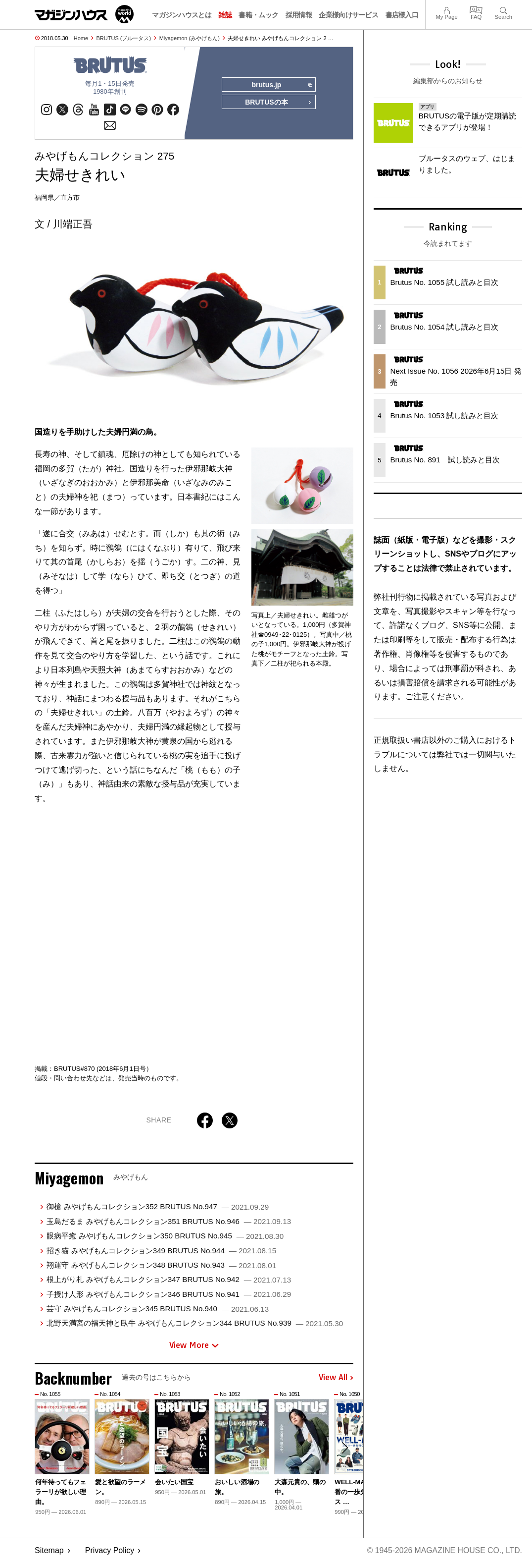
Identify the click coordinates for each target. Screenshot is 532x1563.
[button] (344, 1449)
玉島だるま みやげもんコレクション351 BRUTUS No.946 (169, 1222)
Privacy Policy (110, 1551)
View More (194, 1345)
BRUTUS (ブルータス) (124, 38)
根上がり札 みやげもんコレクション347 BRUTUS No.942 (169, 1280)
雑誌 (225, 14)
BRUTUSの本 (278, 103)
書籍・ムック (258, 14)
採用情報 (299, 14)
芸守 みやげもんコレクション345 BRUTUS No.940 (158, 1309)
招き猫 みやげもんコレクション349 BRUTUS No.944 (161, 1251)
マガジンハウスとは (181, 14)
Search (503, 9)
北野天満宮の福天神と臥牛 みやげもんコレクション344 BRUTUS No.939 (195, 1324)
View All (336, 1378)
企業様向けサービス (348, 14)
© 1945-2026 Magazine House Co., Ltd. (443, 1551)
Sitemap (49, 1551)
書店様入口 (402, 14)
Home (81, 38)
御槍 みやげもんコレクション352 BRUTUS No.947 (158, 1207)
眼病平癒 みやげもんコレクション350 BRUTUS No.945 (165, 1236)
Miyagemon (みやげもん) (189, 38)
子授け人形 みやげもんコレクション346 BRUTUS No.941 (169, 1294)
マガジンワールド (84, 14)
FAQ (476, 9)
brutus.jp (281, 85)
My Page (446, 9)
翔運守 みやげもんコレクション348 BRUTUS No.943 (161, 1265)
